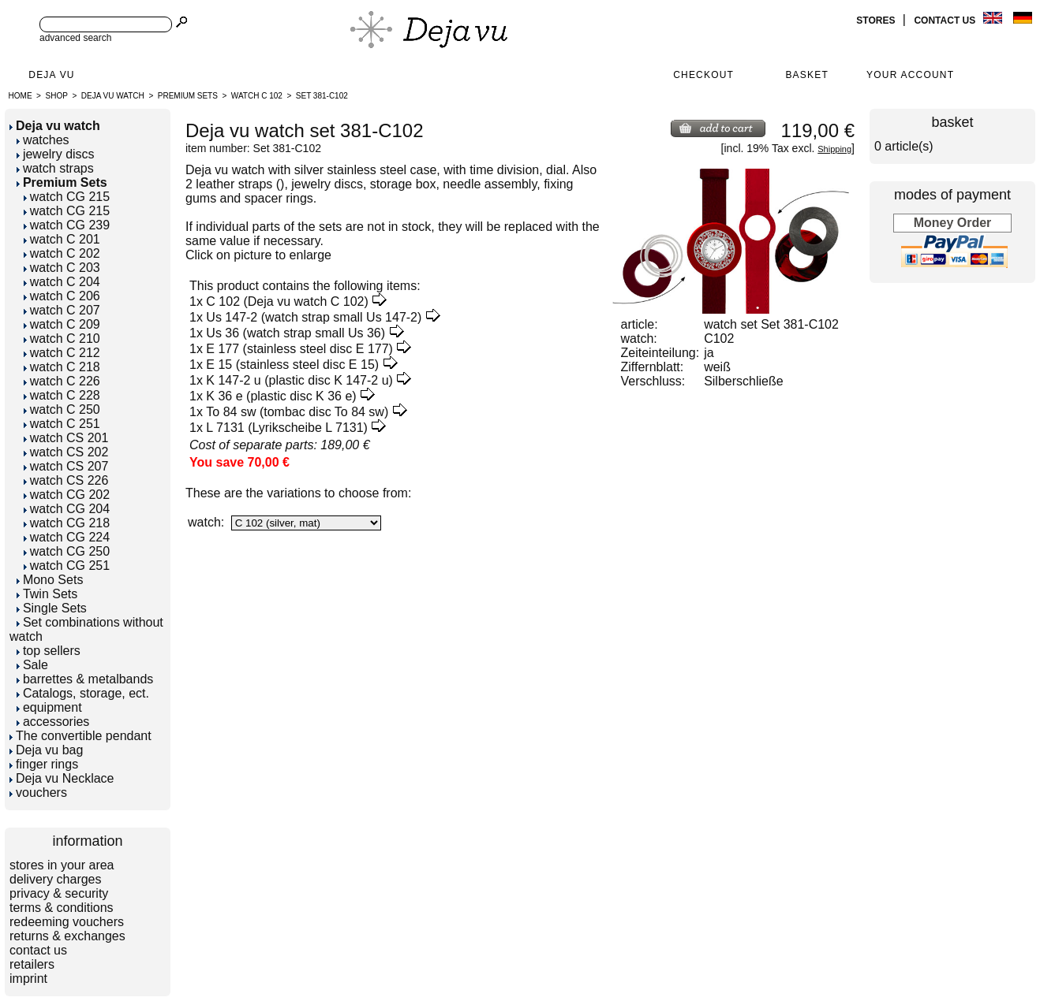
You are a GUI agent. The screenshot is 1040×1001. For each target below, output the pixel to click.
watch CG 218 (67, 523)
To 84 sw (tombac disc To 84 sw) (297, 412)
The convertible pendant (80, 735)
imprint (28, 978)
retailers (31, 964)
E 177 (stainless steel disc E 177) (299, 348)
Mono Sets (50, 579)
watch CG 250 (67, 551)
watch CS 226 (66, 480)
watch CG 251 (67, 565)
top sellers (48, 650)
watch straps (55, 168)
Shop (57, 95)
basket (952, 122)
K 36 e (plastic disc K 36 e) (281, 396)
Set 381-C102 (322, 95)
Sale (32, 665)
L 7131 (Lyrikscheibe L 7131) (287, 427)
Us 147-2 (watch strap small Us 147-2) (313, 317)
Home (20, 95)
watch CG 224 (67, 537)
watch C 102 (256, 95)
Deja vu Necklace (61, 778)
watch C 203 (62, 267)
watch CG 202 (67, 494)
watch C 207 (62, 310)
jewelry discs (56, 154)
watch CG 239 (67, 225)
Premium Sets (188, 95)
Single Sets (52, 608)
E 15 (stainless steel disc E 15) (292, 364)
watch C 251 (62, 423)
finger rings (43, 764)
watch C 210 (62, 338)
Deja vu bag (46, 750)
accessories (53, 721)
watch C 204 (62, 281)
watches (43, 140)
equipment (49, 707)
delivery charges (55, 879)
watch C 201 (62, 239)
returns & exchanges (67, 936)
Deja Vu (51, 74)
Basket (807, 74)
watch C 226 (62, 381)
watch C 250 (62, 409)
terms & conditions (61, 907)
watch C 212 (62, 352)
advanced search (75, 37)
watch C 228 (62, 395)
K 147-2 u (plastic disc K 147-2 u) (299, 380)
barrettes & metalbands (85, 679)
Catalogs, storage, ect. (83, 693)
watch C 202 (62, 253)
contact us (946, 20)
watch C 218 (62, 367)
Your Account (910, 74)
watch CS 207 (66, 466)
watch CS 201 (66, 438)
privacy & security (58, 893)
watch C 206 (62, 296)
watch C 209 (62, 324)
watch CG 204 (67, 508)
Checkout (703, 74)
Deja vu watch (112, 95)
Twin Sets (47, 594)
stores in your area (61, 865)
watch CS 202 (66, 452)
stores (876, 20)
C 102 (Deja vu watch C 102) (287, 301)
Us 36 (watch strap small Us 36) (295, 333)
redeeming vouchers (66, 921)
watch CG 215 (67, 196)
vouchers (38, 792)
